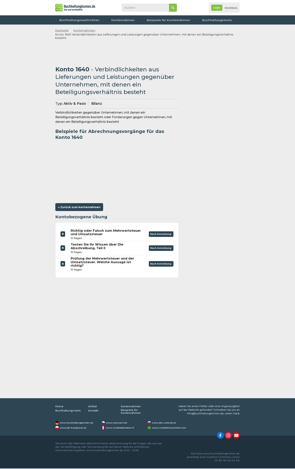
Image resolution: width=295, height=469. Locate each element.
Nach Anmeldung (160, 233)
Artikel (92, 406)
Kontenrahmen (110, 19)
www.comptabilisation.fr (122, 428)
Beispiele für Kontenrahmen (146, 19)
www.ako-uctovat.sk (165, 423)
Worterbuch (211, 19)
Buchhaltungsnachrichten (76, 19)
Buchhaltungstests (184, 19)
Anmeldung (229, 7)
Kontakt (231, 19)
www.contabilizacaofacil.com (171, 428)
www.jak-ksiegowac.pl (75, 428)
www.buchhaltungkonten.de (79, 423)
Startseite (62, 30)
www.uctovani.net (118, 423)
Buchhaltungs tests (68, 411)
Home (59, 406)
